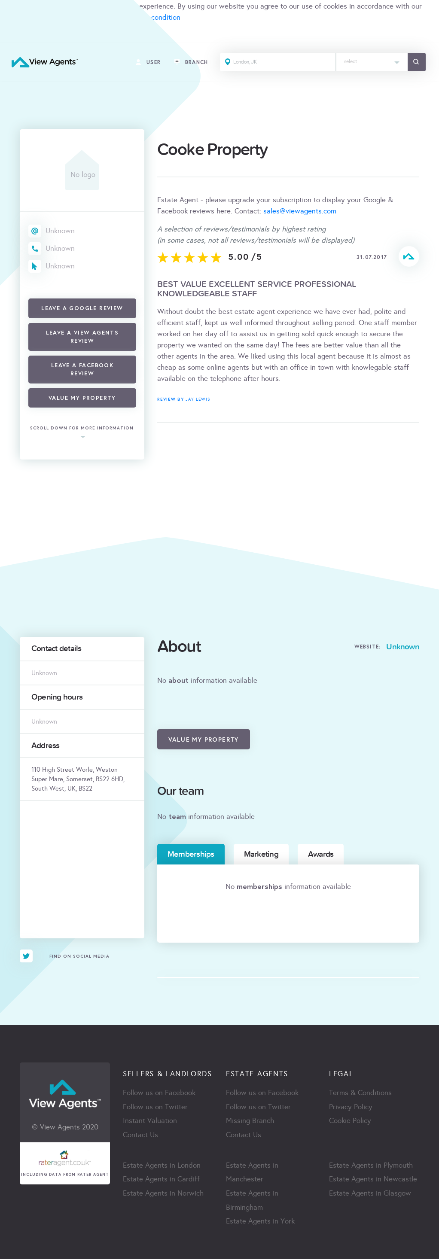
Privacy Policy (350, 1107)
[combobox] (370, 63)
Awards (320, 854)
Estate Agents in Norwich (163, 1194)
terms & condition (152, 17)
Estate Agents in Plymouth (371, 1166)
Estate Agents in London (162, 1166)
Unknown (60, 230)
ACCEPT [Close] (16, 36)
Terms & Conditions (360, 1093)
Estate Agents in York (260, 1222)
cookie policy (20, 17)
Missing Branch (250, 1121)
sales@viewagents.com (299, 211)
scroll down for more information (82, 428)
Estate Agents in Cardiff (161, 1180)
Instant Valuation (150, 1121)
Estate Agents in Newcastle (373, 1180)
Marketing (261, 854)
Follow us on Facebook (159, 1093)
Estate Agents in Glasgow (370, 1194)
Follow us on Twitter (155, 1107)
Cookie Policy (350, 1121)
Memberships (191, 854)
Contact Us (140, 1135)
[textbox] (370, 60)
